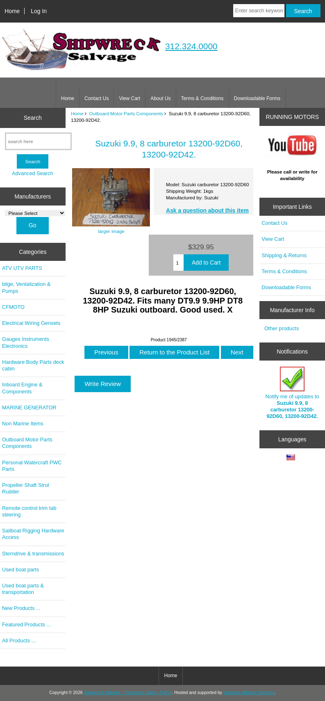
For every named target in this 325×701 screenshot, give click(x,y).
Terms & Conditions (202, 98)
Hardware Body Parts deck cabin (33, 365)
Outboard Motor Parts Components (126, 113)
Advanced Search (32, 173)
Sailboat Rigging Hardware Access (33, 533)
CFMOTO (13, 307)
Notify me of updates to (292, 393)
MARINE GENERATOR (29, 407)
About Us (160, 98)
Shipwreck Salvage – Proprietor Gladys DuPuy (128, 692)
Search (33, 117)
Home (12, 11)
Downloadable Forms (257, 98)
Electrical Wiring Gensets (31, 323)
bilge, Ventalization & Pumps (26, 287)
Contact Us (96, 98)
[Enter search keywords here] (258, 10)
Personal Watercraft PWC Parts (31, 465)
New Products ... (21, 608)
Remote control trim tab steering (29, 511)
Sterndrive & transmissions (33, 553)
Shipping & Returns (284, 255)
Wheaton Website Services (249, 692)
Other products (281, 328)
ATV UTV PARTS (22, 268)
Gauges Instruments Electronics (25, 342)
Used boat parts (20, 569)
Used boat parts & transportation (23, 588)
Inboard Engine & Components (22, 387)
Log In (39, 11)
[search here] (38, 141)
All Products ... (19, 640)
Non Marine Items (22, 423)
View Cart (129, 98)
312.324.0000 (191, 46)
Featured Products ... (26, 624)
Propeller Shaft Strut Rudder (25, 488)
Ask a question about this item (207, 210)
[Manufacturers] (35, 213)
